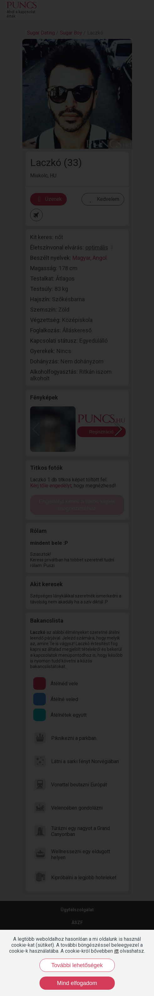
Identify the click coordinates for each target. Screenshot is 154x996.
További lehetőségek (77, 965)
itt (116, 951)
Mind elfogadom (77, 983)
